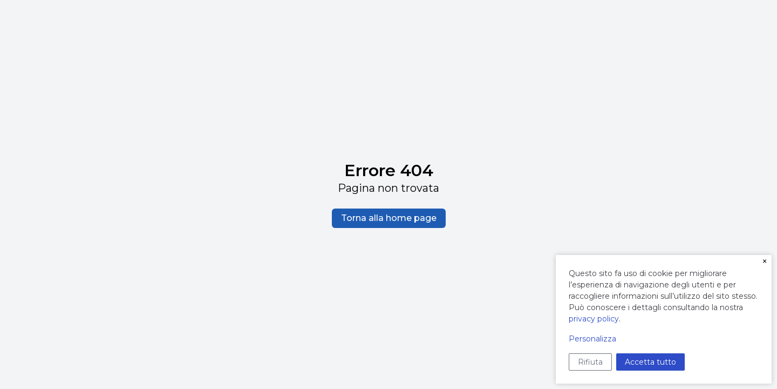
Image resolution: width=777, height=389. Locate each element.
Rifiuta (590, 362)
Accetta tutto (650, 362)
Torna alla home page (389, 218)
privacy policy (594, 319)
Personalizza (592, 339)
